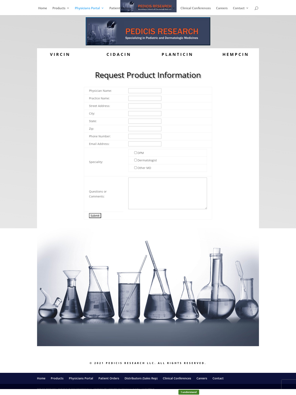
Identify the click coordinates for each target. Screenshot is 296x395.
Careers (222, 8)
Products (58, 8)
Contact (239, 8)
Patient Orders (120, 8)
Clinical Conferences (195, 8)
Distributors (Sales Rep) (153, 8)
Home (42, 8)
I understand (189, 392)
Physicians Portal (87, 8)
